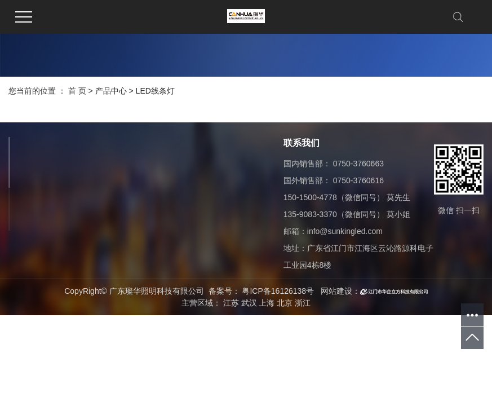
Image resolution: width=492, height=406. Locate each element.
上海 (266, 302)
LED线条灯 (155, 90)
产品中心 (111, 90)
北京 (284, 302)
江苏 (231, 302)
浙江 (303, 302)
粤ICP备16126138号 (278, 290)
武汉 (249, 302)
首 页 (77, 90)
